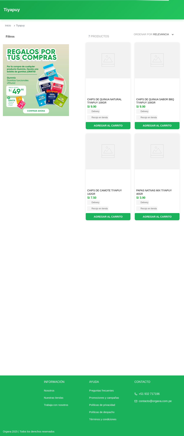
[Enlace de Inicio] (8, 26)
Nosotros (49, 390)
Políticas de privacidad (102, 404)
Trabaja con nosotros (56, 404)
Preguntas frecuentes (101, 390)
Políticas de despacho (101, 412)
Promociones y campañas (104, 397)
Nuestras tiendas (53, 397)
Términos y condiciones (102, 419)
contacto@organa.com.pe (155, 401)
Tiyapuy (20, 25)
